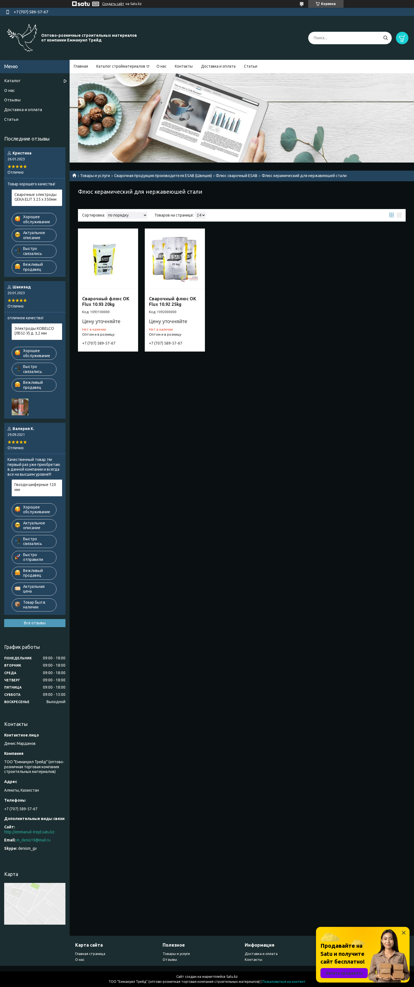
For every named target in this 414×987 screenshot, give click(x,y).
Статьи (250, 66)
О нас (161, 66)
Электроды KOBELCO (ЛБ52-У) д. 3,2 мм (34, 331)
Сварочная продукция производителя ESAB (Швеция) (163, 175)
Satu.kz (232, 976)
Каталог (12, 80)
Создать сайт (113, 4)
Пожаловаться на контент (283, 981)
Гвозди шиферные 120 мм (35, 487)
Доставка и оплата (218, 66)
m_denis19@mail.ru (33, 840)
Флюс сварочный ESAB (237, 175)
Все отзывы (35, 623)
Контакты (184, 66)
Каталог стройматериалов (120, 66)
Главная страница (90, 954)
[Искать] (385, 38)
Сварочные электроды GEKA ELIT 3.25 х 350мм (35, 197)
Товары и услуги (95, 175)
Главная (81, 66)
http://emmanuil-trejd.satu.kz (29, 832)
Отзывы (12, 99)
